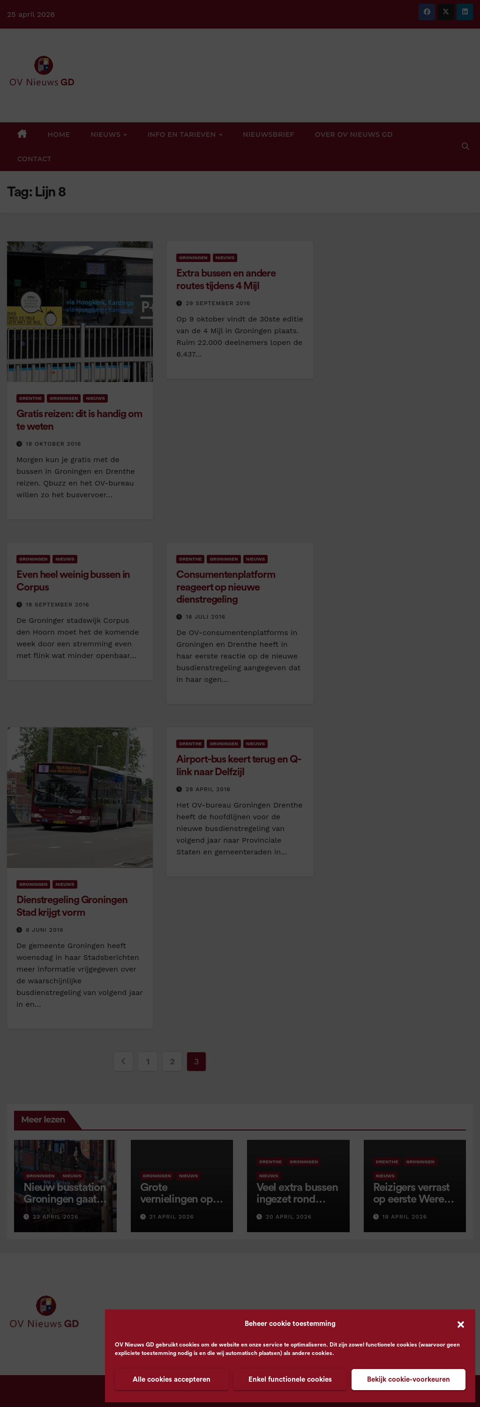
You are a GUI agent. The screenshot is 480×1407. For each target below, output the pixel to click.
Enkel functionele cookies (290, 1379)
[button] (460, 1324)
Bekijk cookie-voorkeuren (408, 1379)
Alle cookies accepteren (171, 1379)
